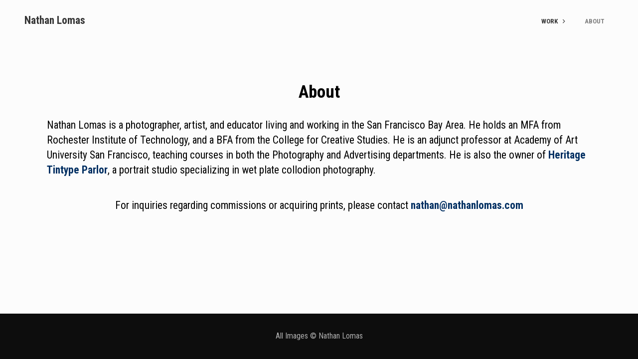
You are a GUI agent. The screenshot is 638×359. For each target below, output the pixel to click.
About (595, 21)
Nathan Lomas (54, 20)
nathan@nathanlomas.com (467, 205)
